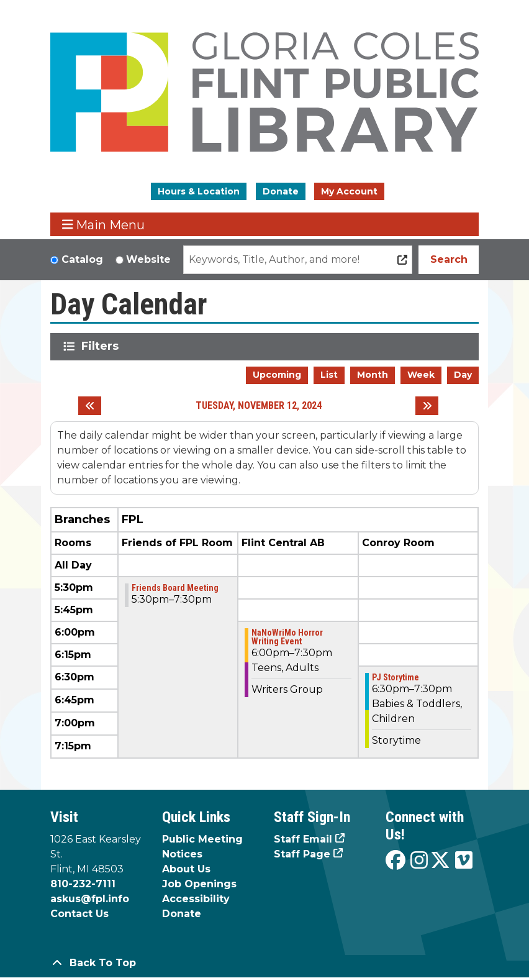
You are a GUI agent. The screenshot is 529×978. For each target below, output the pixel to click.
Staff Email (303, 839)
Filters (102, 346)
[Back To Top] (264, 963)
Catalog (82, 259)
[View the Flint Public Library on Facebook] (395, 861)
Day (463, 374)
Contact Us (79, 914)
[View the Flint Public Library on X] (440, 861)
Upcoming (277, 374)
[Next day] (426, 405)
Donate (281, 191)
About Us (186, 869)
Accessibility (196, 899)
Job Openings (199, 884)
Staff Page (302, 854)
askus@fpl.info (89, 899)
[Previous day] (89, 405)
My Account (349, 191)
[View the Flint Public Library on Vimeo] (463, 861)
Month (372, 374)
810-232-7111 (82, 884)
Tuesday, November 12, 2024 (259, 405)
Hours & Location (199, 191)
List (329, 374)
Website (148, 259)
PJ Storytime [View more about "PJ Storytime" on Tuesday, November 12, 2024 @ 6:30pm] (395, 677)
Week (421, 374)
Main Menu (103, 224)
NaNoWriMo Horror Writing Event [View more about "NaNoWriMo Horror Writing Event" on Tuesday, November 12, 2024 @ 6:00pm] (287, 637)
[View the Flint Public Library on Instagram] (419, 861)
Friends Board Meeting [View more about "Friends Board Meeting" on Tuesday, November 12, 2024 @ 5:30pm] (175, 587)
